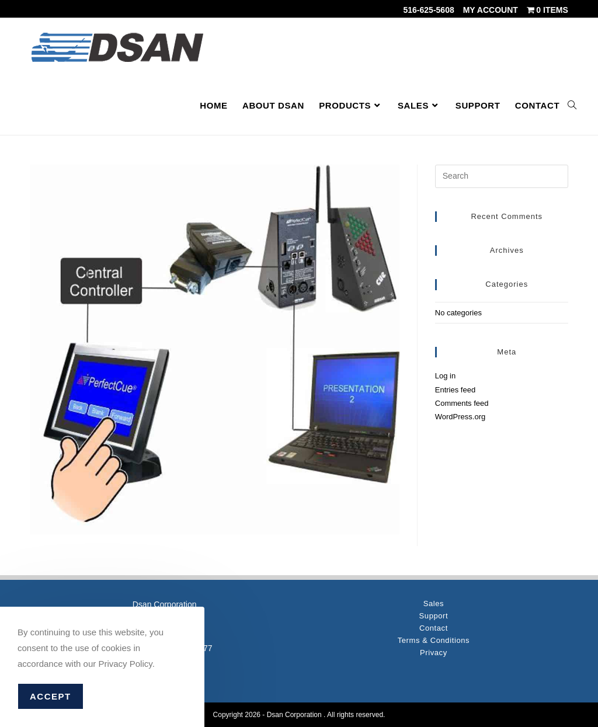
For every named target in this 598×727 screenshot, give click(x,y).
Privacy (433, 652)
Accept (50, 696)
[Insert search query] (501, 176)
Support (433, 615)
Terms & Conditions (434, 640)
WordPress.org (460, 416)
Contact (433, 628)
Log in (445, 375)
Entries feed (455, 389)
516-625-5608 (429, 10)
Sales (433, 603)
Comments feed (462, 403)
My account (490, 10)
